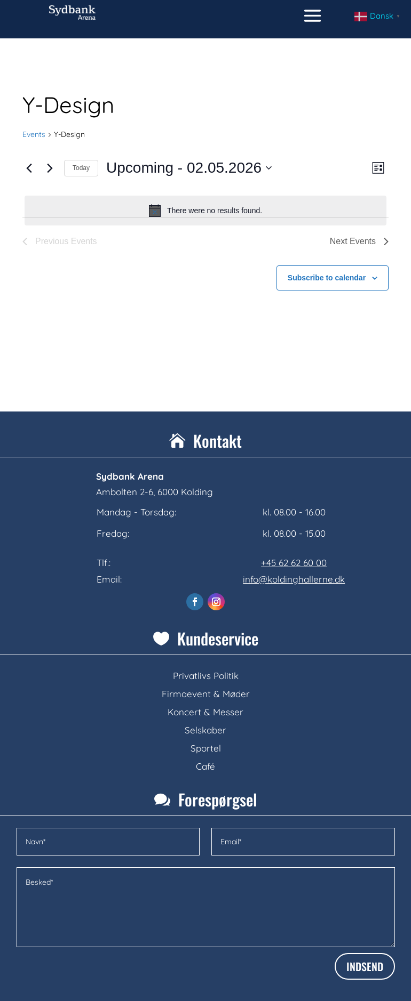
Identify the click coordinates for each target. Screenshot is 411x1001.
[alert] (205, 210)
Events (33, 134)
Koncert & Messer (205, 711)
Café (205, 766)
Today (81, 168)
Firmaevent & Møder (206, 693)
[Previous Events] (28, 168)
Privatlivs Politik (206, 675)
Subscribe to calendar (327, 277)
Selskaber (205, 730)
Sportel (206, 748)
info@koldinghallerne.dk (294, 579)
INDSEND (364, 966)
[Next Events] (49, 168)
